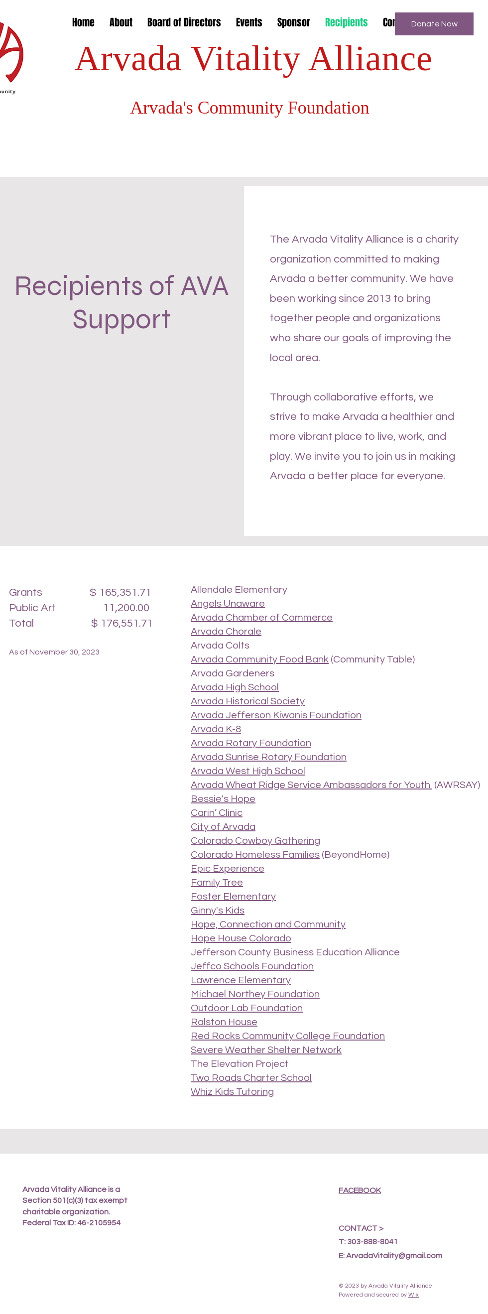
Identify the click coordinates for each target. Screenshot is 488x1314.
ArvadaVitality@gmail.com (394, 1256)
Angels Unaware (228, 604)
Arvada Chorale (226, 632)
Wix (413, 1295)
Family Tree (217, 883)
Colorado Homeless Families (255, 855)
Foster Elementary (233, 897)
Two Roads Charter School (251, 1078)
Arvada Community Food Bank (260, 659)
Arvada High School (235, 687)
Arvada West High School (248, 771)
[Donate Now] (434, 23)
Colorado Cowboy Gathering (255, 841)
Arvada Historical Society (248, 701)
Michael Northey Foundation (255, 994)
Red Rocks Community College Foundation (288, 1036)
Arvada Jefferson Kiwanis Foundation (276, 715)
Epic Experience (227, 869)
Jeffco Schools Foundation (252, 966)
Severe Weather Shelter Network (266, 1050)
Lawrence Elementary (241, 980)
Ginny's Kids (217, 911)
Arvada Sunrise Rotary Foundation (269, 757)
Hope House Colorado (241, 938)
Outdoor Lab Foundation (247, 1008)
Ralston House (224, 1022)
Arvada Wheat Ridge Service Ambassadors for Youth (311, 785)
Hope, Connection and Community (268, 924)
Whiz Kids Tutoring (232, 1092)
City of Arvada (223, 827)
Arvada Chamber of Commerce (262, 618)
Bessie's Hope (223, 799)
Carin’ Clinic (217, 813)
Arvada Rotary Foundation (251, 743)
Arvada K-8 (216, 729)
